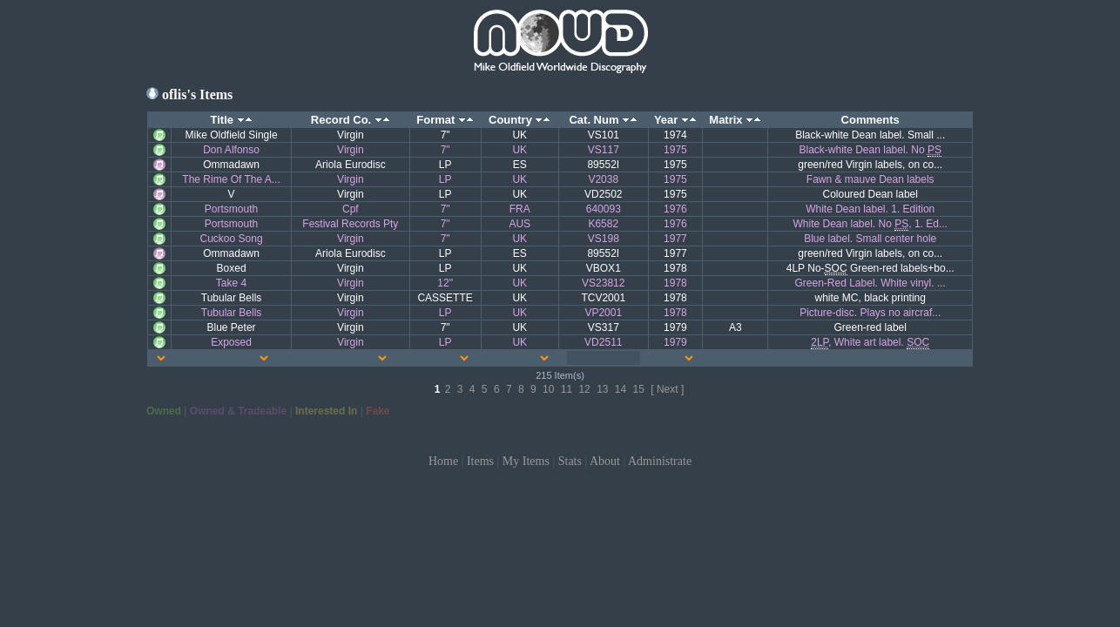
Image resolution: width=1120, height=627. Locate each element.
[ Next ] (667, 389)
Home (443, 461)
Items (480, 461)
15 (638, 389)
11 (566, 389)
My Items (526, 461)
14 (620, 389)
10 (548, 389)
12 (584, 389)
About (605, 461)
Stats (570, 461)
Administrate (660, 461)
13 (602, 389)
